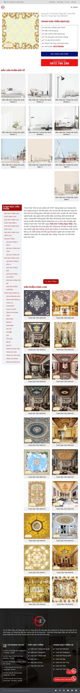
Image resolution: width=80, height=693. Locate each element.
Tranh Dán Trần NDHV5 (65, 604)
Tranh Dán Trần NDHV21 (37, 445)
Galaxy (8, 345)
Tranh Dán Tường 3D (58, 13)
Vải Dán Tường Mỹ (12, 255)
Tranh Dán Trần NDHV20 (65, 477)
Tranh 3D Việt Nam (12, 362)
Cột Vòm (9, 339)
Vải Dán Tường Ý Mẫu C (12, 243)
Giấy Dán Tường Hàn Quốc (12, 275)
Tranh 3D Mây (11, 309)
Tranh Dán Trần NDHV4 (37, 604)
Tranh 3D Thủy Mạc (13, 355)
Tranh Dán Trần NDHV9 (37, 541)
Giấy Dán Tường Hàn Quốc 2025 (11, 227)
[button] (35, 16)
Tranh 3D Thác (11, 352)
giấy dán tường (38, 229)
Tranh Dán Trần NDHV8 (65, 572)
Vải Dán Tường (9, 239)
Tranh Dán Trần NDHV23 (65, 445)
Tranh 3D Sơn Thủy (13, 349)
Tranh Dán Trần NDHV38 (65, 318)
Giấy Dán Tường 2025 (11, 258)
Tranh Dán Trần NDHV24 (37, 413)
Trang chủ (45, 13)
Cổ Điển (9, 332)
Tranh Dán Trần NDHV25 (65, 413)
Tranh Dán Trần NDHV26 (37, 381)
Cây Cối (8, 329)
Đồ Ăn (8, 342)
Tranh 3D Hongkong (10, 304)
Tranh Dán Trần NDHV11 (65, 541)
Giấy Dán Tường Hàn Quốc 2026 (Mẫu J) (11, 221)
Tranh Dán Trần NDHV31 (37, 350)
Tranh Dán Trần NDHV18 (65, 509)
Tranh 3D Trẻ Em (12, 359)
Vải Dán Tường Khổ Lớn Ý (13, 249)
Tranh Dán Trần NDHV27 (65, 381)
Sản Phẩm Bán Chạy (13, 296)
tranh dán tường (51, 229)
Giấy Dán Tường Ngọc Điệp (61, 224)
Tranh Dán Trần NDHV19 (37, 477)
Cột (7, 335)
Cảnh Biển (9, 325)
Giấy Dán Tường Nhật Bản (12, 288)
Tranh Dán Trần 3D (13, 300)
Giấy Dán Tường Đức (12, 269)
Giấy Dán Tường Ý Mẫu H (12, 262)
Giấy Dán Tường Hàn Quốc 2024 (11, 233)
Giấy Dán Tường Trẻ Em (13, 281)
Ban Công (9, 319)
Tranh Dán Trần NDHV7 (37, 572)
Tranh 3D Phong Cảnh (12, 313)
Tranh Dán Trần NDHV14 (37, 509)
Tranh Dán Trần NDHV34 (65, 350)
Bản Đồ (8, 322)
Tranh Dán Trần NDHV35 (37, 318)
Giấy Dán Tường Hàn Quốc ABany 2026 (11, 214)
